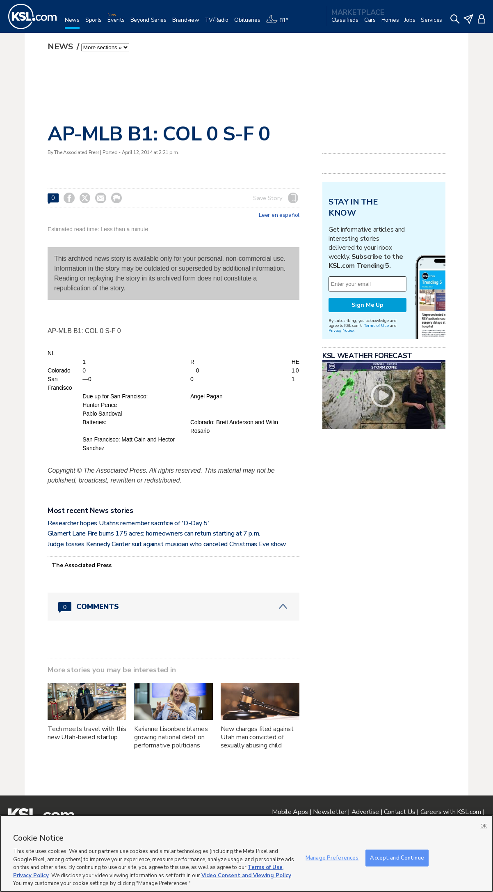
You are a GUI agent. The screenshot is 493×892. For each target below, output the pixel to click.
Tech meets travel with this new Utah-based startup (87, 733)
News (61, 46)
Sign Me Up (367, 305)
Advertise (365, 811)
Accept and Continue (397, 857)
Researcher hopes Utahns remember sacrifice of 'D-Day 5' (128, 523)
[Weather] (280, 23)
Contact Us (399, 811)
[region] (246, 853)
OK (483, 826)
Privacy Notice (341, 330)
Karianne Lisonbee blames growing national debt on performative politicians (171, 737)
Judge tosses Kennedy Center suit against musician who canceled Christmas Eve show (167, 544)
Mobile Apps (290, 811)
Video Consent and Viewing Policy (246, 875)
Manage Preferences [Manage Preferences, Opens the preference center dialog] (332, 857)
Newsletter (329, 811)
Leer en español (279, 215)
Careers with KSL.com (450, 811)
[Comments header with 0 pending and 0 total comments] (173, 607)
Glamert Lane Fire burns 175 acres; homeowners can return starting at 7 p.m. (154, 533)
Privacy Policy (31, 875)
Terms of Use (376, 325)
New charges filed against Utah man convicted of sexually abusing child (257, 737)
